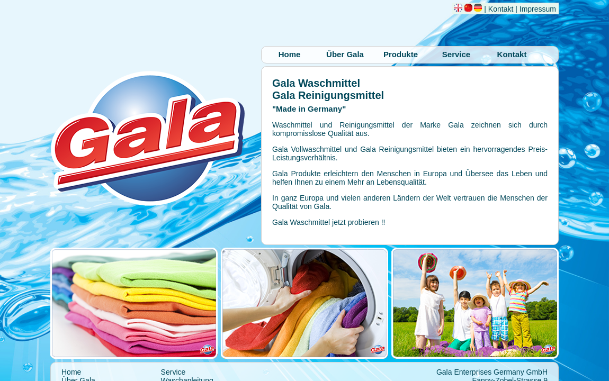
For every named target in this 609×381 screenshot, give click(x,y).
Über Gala (345, 54)
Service (456, 54)
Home (290, 54)
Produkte (400, 54)
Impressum (538, 9)
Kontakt (500, 9)
